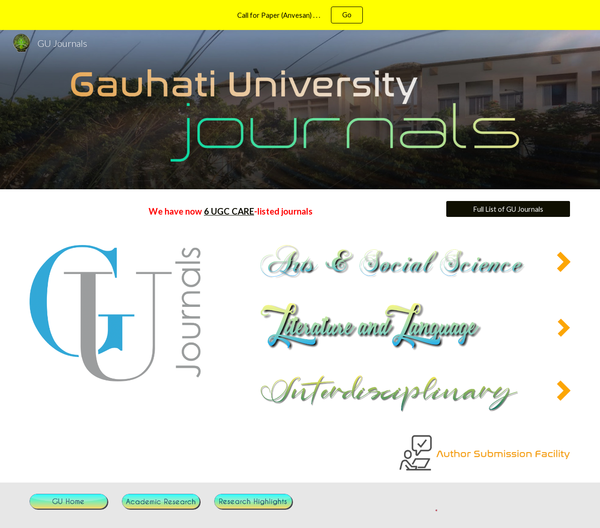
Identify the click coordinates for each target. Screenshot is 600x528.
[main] (231, 212)
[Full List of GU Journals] (508, 209)
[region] (300, 15)
